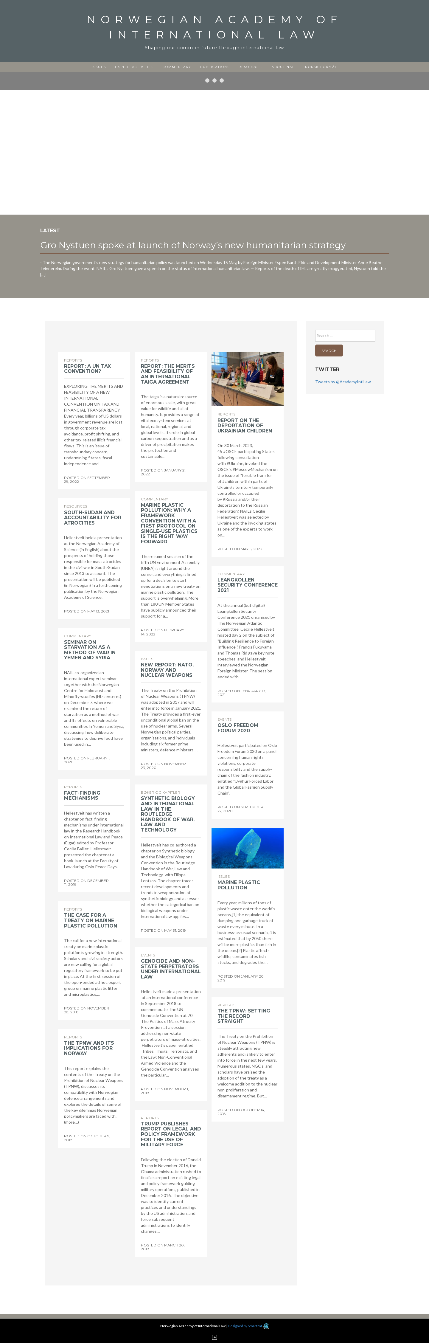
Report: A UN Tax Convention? (87, 368)
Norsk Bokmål (321, 67)
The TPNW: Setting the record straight (243, 1016)
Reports (73, 360)
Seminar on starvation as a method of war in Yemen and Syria (90, 650)
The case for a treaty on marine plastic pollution (90, 920)
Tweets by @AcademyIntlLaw (343, 381)
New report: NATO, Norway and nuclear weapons (167, 670)
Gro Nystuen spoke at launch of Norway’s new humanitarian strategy (193, 245)
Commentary (177, 67)
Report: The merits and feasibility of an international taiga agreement (168, 374)
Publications (215, 67)
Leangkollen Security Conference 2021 (247, 585)
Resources (251, 67)
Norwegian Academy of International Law (215, 27)
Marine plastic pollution (238, 885)
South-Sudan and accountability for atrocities (92, 518)
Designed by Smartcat (248, 1326)
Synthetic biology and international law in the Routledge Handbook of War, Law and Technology (168, 814)
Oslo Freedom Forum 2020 (237, 727)
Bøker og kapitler (160, 792)
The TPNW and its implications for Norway (89, 1048)
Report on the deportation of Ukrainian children (244, 426)
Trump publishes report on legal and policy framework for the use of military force (171, 1134)
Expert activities (134, 67)
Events (224, 719)
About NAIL (284, 67)
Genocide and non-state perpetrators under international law (171, 969)
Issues (99, 67)
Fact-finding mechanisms (82, 795)
